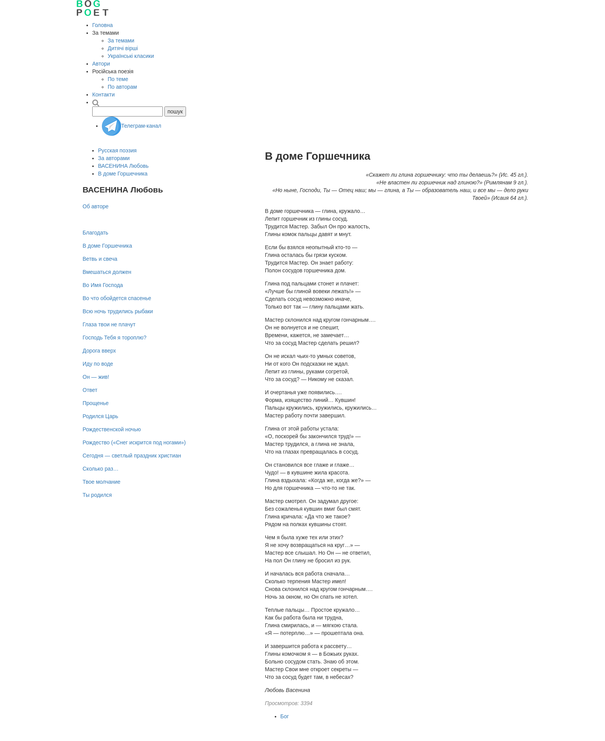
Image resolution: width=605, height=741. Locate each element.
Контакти (103, 94)
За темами (121, 40)
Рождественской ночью (112, 429)
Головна (102, 25)
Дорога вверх (99, 351)
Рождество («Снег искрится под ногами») (134, 442)
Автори (101, 64)
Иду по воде (98, 364)
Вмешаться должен (107, 272)
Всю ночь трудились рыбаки (118, 311)
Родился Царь (100, 416)
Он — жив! (96, 377)
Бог (285, 716)
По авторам (122, 87)
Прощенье (96, 403)
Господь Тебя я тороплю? (115, 337)
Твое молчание (101, 482)
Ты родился (97, 495)
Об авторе (95, 206)
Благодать (95, 233)
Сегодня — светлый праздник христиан (132, 455)
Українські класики (131, 56)
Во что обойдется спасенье (117, 298)
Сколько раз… (100, 469)
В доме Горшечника (122, 173)
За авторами (114, 158)
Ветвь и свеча (100, 259)
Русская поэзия (117, 150)
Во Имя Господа (103, 285)
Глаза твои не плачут (109, 324)
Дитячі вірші (123, 48)
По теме (118, 79)
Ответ (90, 390)
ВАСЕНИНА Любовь (123, 166)
